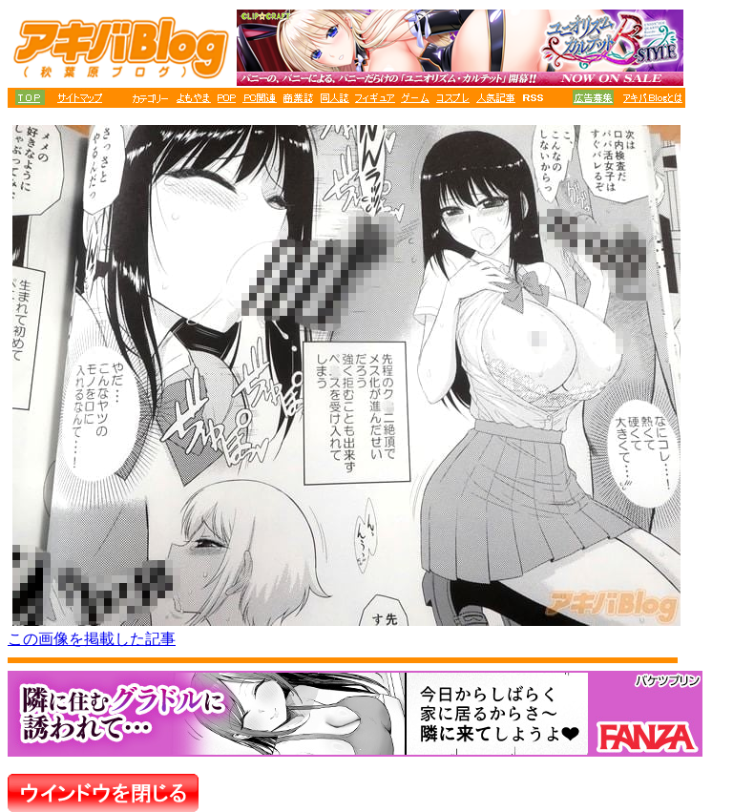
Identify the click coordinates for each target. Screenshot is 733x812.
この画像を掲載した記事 (92, 639)
